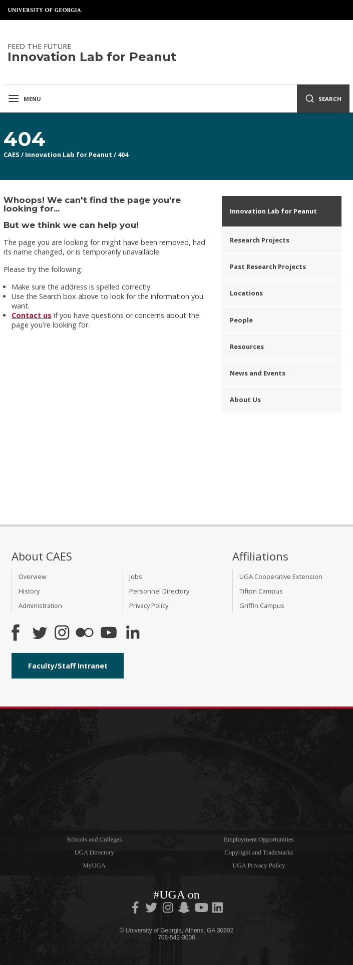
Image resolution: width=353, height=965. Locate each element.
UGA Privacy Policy (258, 865)
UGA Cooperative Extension (280, 576)
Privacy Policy (148, 605)
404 (123, 154)
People (241, 320)
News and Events (257, 373)
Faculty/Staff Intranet (68, 665)
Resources (247, 346)
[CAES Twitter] (40, 633)
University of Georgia (45, 10)
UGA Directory (94, 852)
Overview (33, 576)
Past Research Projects (268, 266)
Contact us (32, 315)
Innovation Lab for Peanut (68, 154)
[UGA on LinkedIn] (217, 910)
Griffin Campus (261, 605)
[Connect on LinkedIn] (133, 633)
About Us (245, 399)
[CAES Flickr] (85, 633)
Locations (246, 293)
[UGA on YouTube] (202, 910)
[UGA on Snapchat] (184, 910)
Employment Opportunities (259, 839)
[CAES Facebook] (16, 633)
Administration (40, 605)
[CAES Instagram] (62, 633)
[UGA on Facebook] (136, 910)
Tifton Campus (261, 591)
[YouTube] (109, 633)
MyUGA (94, 865)
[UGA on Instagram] (169, 910)
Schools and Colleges (94, 839)
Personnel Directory (159, 591)
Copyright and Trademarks (258, 852)
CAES (12, 154)
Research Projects (259, 240)
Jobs (135, 576)
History (29, 591)
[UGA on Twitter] (152, 910)
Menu (24, 98)
